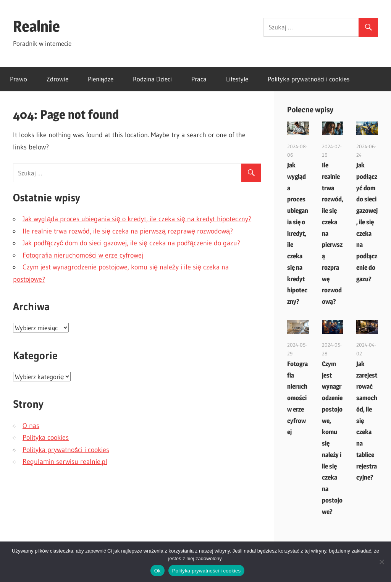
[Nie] (381, 562)
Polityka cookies (46, 437)
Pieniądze (100, 79)
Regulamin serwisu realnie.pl (65, 461)
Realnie (36, 26)
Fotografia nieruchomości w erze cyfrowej (83, 255)
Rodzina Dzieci (152, 79)
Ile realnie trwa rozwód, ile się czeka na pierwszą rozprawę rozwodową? (128, 231)
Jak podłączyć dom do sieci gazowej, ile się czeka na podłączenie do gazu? (131, 243)
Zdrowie (57, 79)
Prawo (18, 79)
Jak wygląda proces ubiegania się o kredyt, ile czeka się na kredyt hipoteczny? (137, 219)
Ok (157, 571)
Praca (199, 79)
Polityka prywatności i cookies (309, 79)
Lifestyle (237, 79)
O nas (31, 426)
